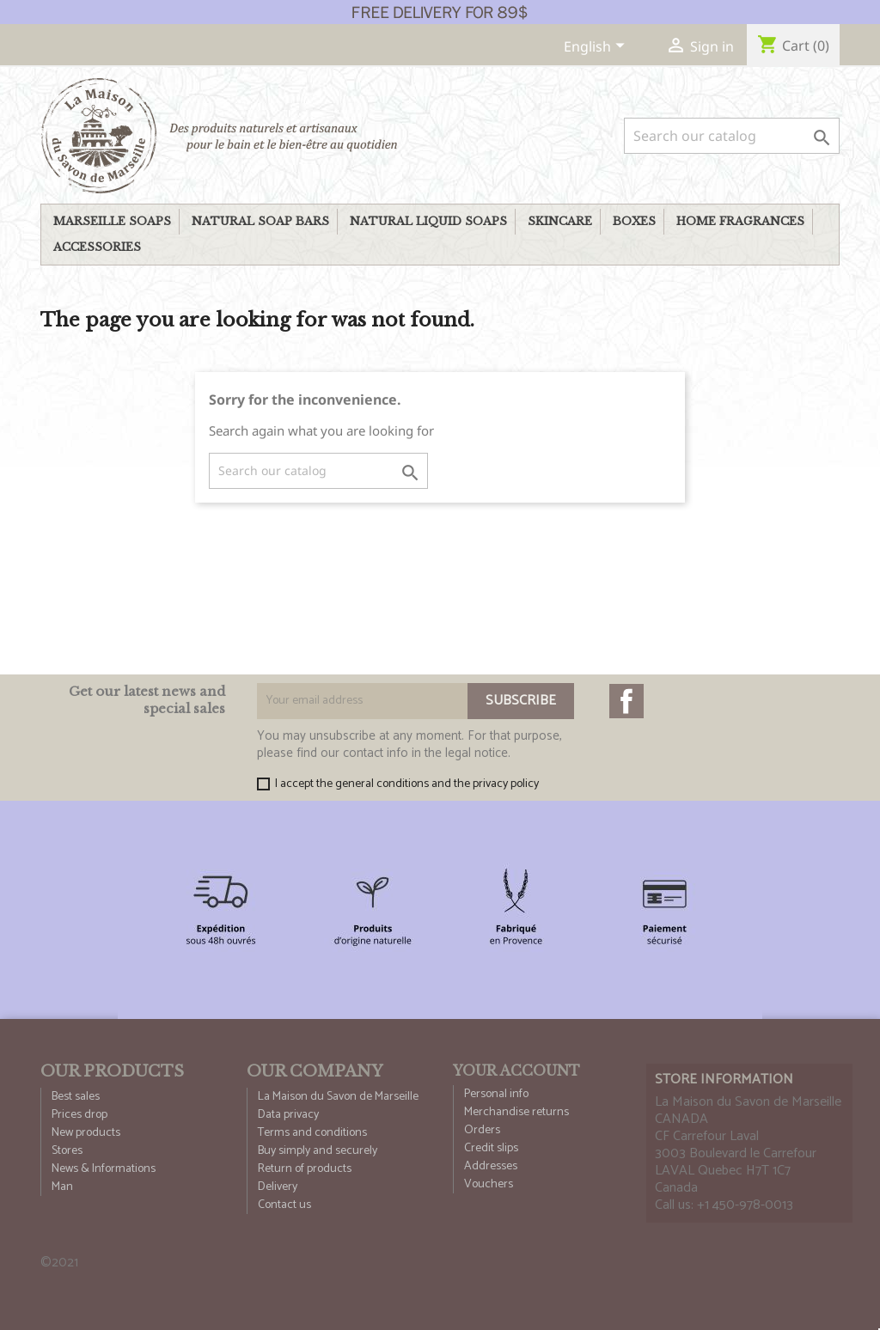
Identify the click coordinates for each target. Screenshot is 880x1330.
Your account (516, 1070)
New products (86, 1133)
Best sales (76, 1097)
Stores (67, 1151)
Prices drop (79, 1115)
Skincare (560, 221)
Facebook (626, 701)
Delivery (277, 1187)
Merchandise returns (516, 1112)
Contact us (284, 1205)
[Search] (732, 136)
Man (62, 1187)
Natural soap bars (260, 221)
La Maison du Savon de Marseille (338, 1097)
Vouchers (488, 1184)
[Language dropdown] (597, 47)
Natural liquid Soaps (428, 221)
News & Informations (104, 1169)
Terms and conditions (312, 1133)
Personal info (496, 1094)
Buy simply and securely (317, 1151)
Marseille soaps (112, 221)
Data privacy (288, 1115)
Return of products (304, 1169)
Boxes (634, 221)
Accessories (97, 247)
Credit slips (491, 1148)
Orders (482, 1130)
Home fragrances (740, 221)
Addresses (490, 1166)
